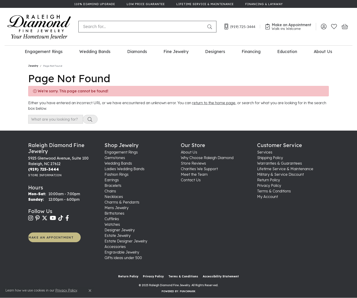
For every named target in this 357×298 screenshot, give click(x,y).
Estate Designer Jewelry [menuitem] (126, 241)
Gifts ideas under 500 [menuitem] (123, 257)
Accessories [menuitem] (115, 246)
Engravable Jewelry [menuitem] (122, 252)
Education (287, 51)
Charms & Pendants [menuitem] (122, 202)
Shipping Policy (270, 157)
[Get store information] (45, 175)
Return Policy (268, 180)
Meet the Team (194, 174)
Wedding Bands (95, 51)
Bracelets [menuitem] (113, 185)
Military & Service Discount (280, 174)
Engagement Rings (44, 51)
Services (264, 152)
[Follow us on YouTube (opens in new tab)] (53, 218)
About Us (323, 51)
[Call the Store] (43, 169)
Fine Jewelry (175, 51)
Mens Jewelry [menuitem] (117, 207)
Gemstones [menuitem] (115, 157)
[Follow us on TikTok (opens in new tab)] (60, 218)
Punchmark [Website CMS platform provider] (187, 291)
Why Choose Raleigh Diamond (207, 157)
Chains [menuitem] (110, 191)
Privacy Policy (269, 185)
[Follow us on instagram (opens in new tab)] (30, 218)
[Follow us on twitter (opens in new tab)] (44, 218)
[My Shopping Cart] (344, 26)
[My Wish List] (334, 26)
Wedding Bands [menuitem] (118, 163)
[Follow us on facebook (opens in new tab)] (67, 218)
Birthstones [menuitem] (114, 213)
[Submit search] (210, 26)
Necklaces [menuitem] (114, 196)
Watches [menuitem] (112, 224)
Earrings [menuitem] (112, 180)
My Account (267, 196)
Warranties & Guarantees (279, 163)
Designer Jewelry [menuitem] (120, 230)
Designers (215, 51)
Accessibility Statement (221, 276)
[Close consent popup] (90, 290)
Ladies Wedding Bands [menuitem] (125, 168)
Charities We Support (199, 168)
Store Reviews (193, 163)
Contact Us (191, 180)
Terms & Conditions (274, 191)
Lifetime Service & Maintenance (285, 168)
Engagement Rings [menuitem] (121, 152)
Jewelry (33, 65)
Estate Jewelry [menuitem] (118, 235)
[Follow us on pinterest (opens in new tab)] (37, 218)
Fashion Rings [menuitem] (117, 174)
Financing (251, 51)
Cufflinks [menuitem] (112, 218)
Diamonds (137, 51)
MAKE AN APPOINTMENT (51, 237)
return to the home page (213, 102)
